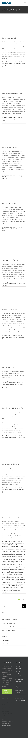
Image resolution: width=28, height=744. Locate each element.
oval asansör (11, 577)
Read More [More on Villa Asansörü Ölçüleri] (4, 285)
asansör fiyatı (15, 544)
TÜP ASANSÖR (16, 384)
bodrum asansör (9, 551)
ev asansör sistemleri (6, 556)
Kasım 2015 (6, 643)
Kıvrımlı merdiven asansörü (12, 94)
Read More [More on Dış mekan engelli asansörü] (4, 492)
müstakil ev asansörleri (14, 574)
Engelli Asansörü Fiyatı (10, 310)
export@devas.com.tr (7, 721)
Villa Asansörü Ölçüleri (10, 260)
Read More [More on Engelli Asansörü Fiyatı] (4, 338)
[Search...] (12, 606)
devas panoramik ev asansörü (13, 554)
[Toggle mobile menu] (25, 3)
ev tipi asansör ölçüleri (15, 564)
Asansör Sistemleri (9, 63)
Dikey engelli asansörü (10, 147)
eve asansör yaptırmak (11, 566)
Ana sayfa (4, 10)
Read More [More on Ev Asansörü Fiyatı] (4, 387)
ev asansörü (19, 556)
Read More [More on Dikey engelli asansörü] (4, 178)
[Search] (24, 606)
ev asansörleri (14, 556)
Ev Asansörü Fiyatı (9, 367)
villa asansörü (18, 587)
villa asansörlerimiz (11, 587)
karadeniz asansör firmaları (16, 569)
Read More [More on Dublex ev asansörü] (4, 66)
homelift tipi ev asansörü (11, 567)
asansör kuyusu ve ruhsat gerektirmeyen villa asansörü (13, 546)
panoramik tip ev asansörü (15, 582)
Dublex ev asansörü (9, 38)
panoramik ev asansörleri (15, 579)
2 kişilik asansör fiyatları (10, 543)
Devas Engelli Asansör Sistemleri (10, 61)
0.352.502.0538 (9, 717)
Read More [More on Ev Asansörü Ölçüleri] (4, 232)
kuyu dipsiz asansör (10, 572)
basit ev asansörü (9, 549)
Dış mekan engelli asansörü (11, 464)
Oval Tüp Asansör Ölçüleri (11, 518)
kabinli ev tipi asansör (20, 567)
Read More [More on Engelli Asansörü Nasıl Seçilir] (4, 439)
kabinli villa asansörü (6, 569)
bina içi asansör (16, 549)
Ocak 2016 (6, 640)
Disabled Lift (7, 176)
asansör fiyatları (22, 544)
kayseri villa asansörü (12, 571)
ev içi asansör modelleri (14, 561)
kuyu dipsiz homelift (19, 572)
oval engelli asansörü (19, 577)
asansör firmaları (9, 544)
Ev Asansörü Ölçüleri (9, 203)
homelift (17, 566)
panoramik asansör (6, 579)
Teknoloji (16, 65)
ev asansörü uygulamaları (13, 559)
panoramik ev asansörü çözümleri (14, 580)
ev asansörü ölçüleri (13, 558)
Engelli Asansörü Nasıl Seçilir (12, 408)
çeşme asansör (13, 553)
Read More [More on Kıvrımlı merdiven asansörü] (4, 122)
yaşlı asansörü (9, 590)
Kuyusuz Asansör (11, 65)
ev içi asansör (21, 559)
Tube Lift (11, 585)
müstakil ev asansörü (14, 576)
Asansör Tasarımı (16, 228)
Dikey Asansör (16, 63)
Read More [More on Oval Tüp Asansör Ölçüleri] (4, 592)
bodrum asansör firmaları (18, 551)
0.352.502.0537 (6, 711)
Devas (18, 553)
